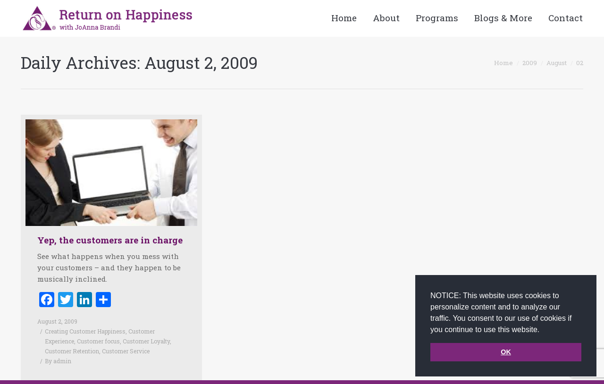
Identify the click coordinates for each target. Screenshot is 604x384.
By (58, 361)
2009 (529, 62)
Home (503, 62)
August (556, 62)
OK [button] (506, 352)
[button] (543, 330)
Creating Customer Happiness (85, 331)
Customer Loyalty (146, 341)
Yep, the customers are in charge (110, 240)
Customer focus (98, 341)
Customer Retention (72, 351)
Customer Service (126, 351)
